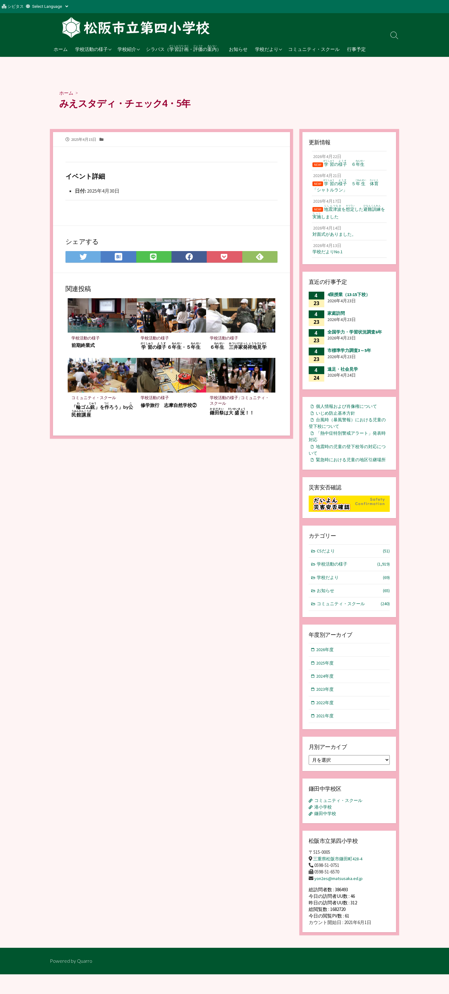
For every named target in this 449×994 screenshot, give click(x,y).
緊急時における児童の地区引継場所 (347, 471)
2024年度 (325, 694)
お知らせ (238, 49)
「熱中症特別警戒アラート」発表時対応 (347, 442)
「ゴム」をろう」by (99, 410)
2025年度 (325, 680)
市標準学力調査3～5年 (349, 355)
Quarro (85, 980)
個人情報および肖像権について (348, 411)
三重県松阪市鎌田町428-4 (339, 879)
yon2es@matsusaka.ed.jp (339, 898)
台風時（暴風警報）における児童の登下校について (347, 428)
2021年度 (325, 735)
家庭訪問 (336, 318)
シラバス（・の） (183, 48)
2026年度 (325, 667)
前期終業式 (83, 346)
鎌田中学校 (326, 833)
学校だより (266, 49)
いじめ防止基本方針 (337, 418)
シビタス (15, 6)
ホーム (61, 49)
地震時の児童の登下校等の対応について (347, 457)
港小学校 (324, 826)
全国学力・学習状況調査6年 (354, 336)
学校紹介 (127, 49)
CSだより (353, 566)
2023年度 (325, 707)
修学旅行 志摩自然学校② (169, 406)
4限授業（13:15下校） (348, 299)
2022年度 (325, 721)
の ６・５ (171, 347)
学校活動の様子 (91, 49)
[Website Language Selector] (50, 6)
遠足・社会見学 (342, 374)
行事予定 (356, 49)
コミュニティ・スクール (314, 49)
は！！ (232, 412)
